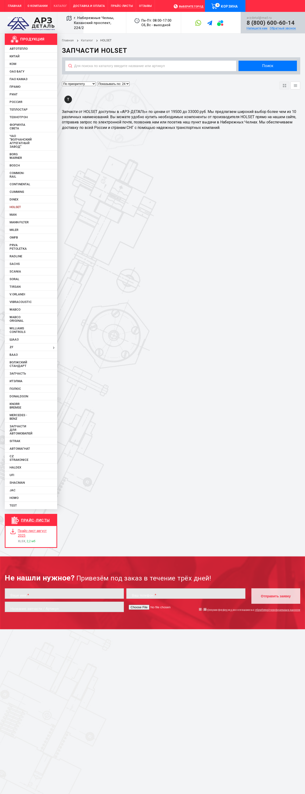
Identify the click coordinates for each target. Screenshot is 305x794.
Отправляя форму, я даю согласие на (251, 610)
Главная (68, 40)
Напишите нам (257, 28)
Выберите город (191, 6)
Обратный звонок (283, 28)
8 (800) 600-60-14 (271, 22)
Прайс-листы (35, 520)
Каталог (87, 40)
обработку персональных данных (277, 610)
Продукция (32, 39)
